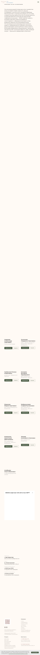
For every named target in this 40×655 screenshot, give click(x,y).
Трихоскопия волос (8, 648)
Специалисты (24, 622)
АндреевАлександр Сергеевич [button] (8, 341)
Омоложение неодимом (10, 646)
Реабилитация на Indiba (9, 645)
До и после (23, 626)
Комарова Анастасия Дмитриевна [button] (8, 438)
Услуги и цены (24, 623)
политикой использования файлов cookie (18, 653)
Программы (7, 642)
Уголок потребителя (25, 630)
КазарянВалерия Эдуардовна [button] (25, 373)
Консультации (7, 641)
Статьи (22, 627)
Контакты (23, 628)
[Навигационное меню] (38, 2)
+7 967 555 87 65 (8, 557)
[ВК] (6, 627)
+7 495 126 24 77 (25, 638)
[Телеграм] (5, 627)
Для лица (6, 638)
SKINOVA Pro (7, 644)
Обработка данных (25, 631)
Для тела (6, 640)
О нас (22, 621)
